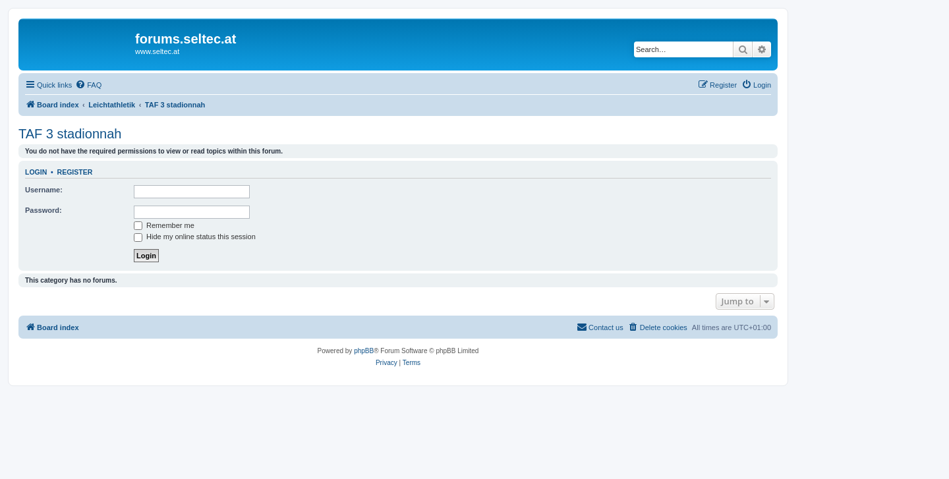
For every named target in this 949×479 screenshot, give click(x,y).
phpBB (364, 350)
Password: (43, 210)
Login (36, 172)
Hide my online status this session (195, 236)
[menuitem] (88, 85)
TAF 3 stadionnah (69, 134)
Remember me (164, 225)
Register (75, 172)
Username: (44, 190)
